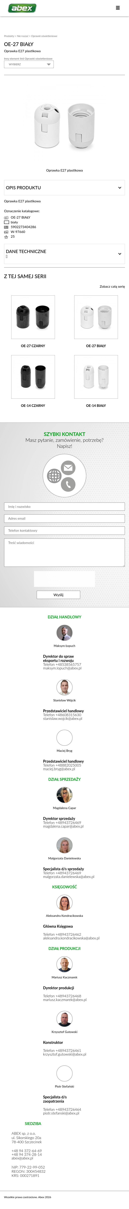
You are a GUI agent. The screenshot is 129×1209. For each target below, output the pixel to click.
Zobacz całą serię (112, 286)
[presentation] (65, 579)
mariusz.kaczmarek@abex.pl (64, 1000)
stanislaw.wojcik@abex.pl (63, 719)
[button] (117, 8)
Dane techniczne (26, 251)
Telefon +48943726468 (62, 997)
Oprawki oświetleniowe (44, 35)
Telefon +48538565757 (62, 665)
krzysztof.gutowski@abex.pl (64, 1055)
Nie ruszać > (23, 35)
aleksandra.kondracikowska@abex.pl (64, 939)
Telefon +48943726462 (62, 935)
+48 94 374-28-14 (27, 1155)
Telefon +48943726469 (62, 823)
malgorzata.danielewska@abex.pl (64, 877)
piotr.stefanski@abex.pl (61, 1114)
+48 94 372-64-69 (27, 1152)
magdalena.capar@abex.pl (63, 827)
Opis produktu (23, 187)
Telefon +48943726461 (62, 1051)
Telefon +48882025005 (62, 766)
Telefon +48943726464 (62, 1110)
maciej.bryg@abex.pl (59, 769)
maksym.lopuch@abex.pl (62, 668)
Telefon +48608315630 (62, 715)
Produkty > (10, 35)
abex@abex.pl (22, 1159)
